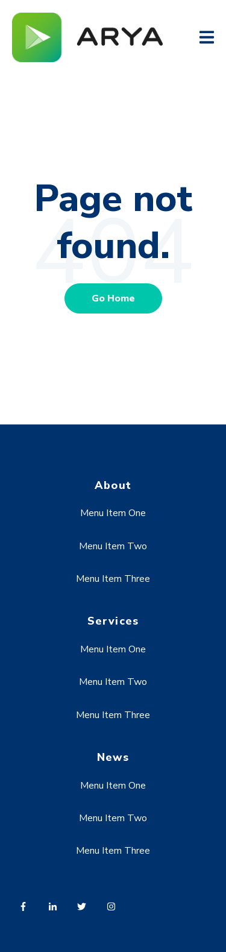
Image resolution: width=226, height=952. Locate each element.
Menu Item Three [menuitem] (113, 578)
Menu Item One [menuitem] (113, 513)
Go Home (113, 298)
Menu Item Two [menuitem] (113, 546)
